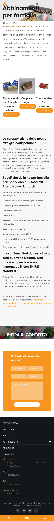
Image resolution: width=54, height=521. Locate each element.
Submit (27, 404)
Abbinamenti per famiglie (20, 26)
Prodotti (17, 23)
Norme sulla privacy (32, 506)
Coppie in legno (27, 100)
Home (6, 23)
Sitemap (16, 506)
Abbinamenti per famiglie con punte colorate (10, 104)
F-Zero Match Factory (24, 503)
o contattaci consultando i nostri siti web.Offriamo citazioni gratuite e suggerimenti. (27, 303)
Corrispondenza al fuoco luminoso (43, 102)
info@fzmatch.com (14, 484)
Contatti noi (9, 454)
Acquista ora (11, 114)
